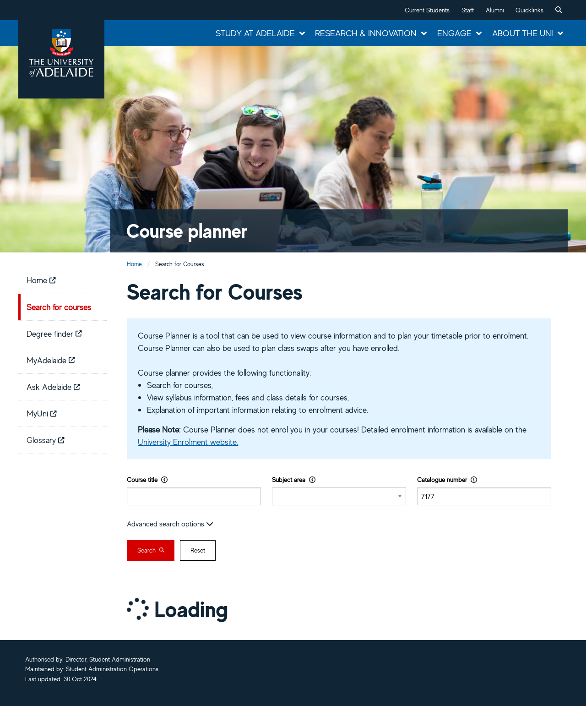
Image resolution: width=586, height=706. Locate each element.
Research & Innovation (366, 32)
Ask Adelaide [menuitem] (53, 387)
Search (150, 550)
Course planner (187, 230)
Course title (147, 479)
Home (134, 264)
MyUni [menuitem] (42, 413)
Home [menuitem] (41, 280)
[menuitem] (558, 10)
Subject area (293, 479)
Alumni (495, 10)
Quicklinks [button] (529, 10)
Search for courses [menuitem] (59, 307)
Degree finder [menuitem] (54, 333)
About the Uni (522, 32)
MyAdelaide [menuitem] (51, 360)
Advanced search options (170, 523)
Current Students (427, 10)
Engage (454, 32)
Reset (197, 550)
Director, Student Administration (107, 659)
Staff (467, 10)
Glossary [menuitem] (46, 440)
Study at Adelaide (255, 32)
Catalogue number (447, 479)
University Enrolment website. (188, 442)
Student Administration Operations (112, 669)
